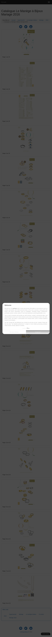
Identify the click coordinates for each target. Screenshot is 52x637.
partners (15, 308)
